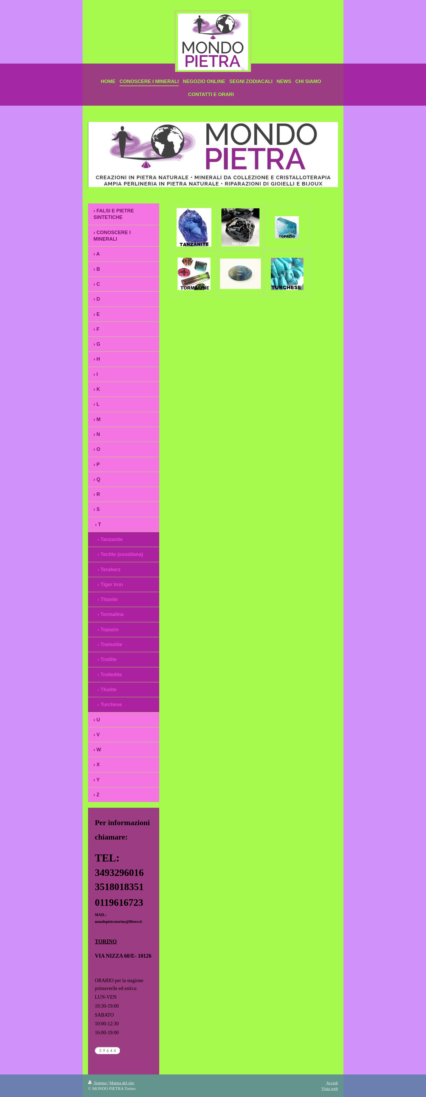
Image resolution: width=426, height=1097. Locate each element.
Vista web (329, 1088)
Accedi (332, 1082)
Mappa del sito (121, 1082)
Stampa (98, 1082)
